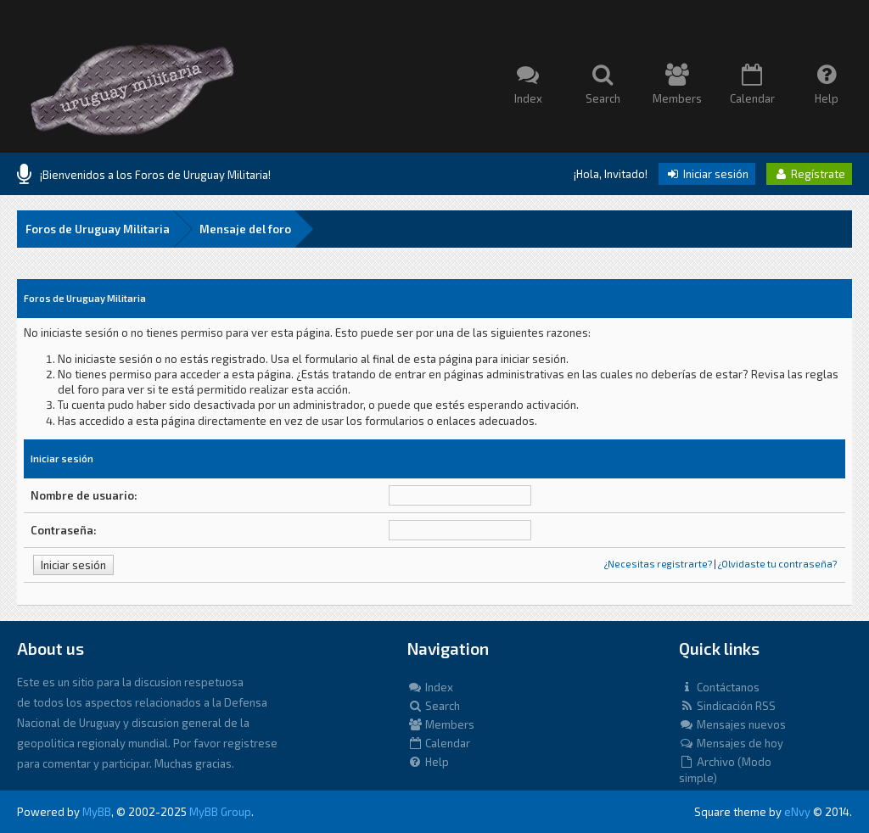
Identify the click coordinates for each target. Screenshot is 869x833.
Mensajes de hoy (731, 743)
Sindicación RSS (727, 706)
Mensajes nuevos (732, 724)
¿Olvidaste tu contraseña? (777, 563)
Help (428, 762)
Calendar (438, 743)
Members (440, 724)
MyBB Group (220, 812)
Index (430, 687)
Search (433, 706)
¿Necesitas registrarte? (658, 563)
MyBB (96, 812)
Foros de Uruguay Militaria (97, 229)
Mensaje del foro (245, 229)
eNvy (797, 812)
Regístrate (809, 174)
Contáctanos (719, 687)
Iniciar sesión (706, 174)
